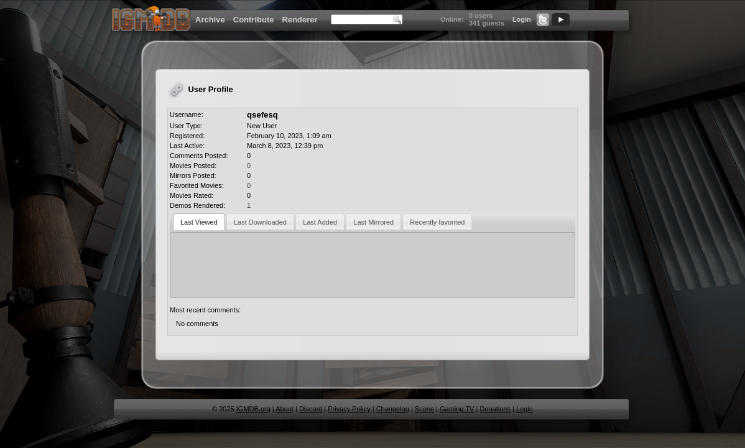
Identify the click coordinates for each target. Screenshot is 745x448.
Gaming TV (457, 409)
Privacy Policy (349, 409)
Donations (495, 409)
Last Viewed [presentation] (199, 222)
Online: (452, 19)
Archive (210, 19)
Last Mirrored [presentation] (373, 222)
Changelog (392, 409)
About (284, 409)
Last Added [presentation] (320, 222)
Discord (310, 409)
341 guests (486, 23)
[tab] (199, 221)
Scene (424, 409)
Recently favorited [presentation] (437, 222)
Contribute (253, 19)
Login (521, 19)
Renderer (300, 19)
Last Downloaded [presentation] (260, 222)
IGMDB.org (253, 409)
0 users (481, 15)
